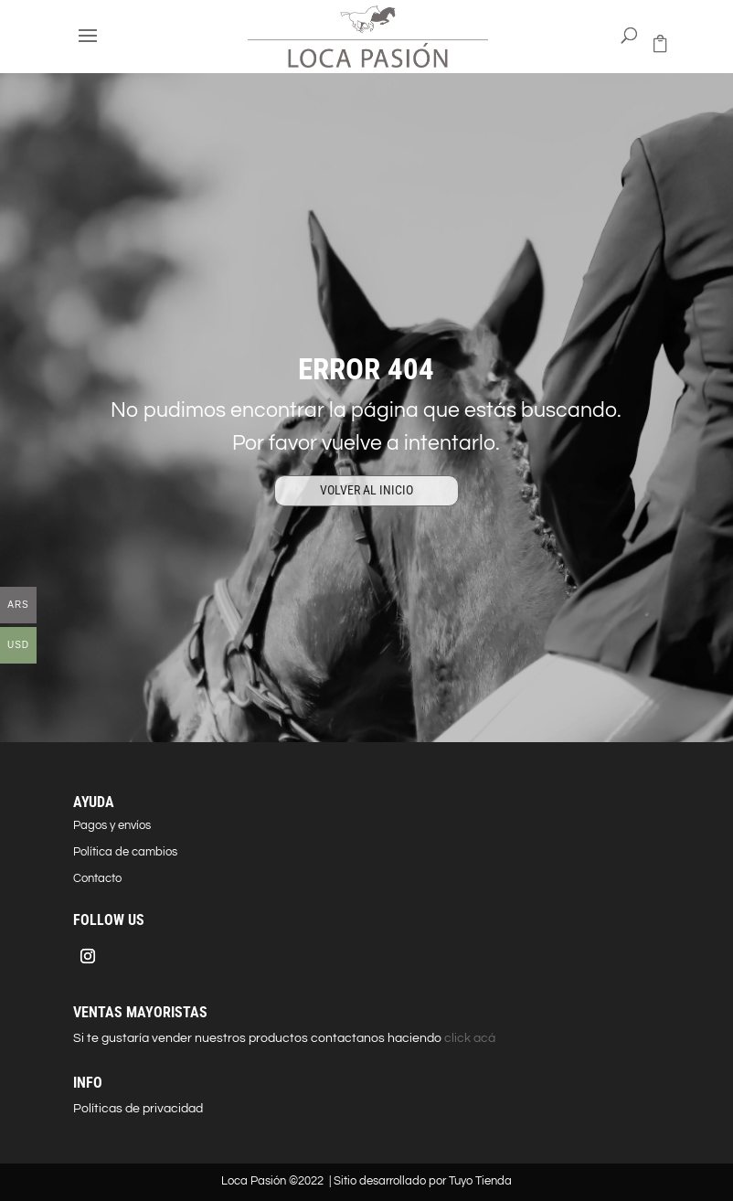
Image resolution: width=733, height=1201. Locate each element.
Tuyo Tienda (480, 1180)
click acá (468, 1038)
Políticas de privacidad (138, 1108)
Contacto (97, 878)
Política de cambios (125, 851)
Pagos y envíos (112, 825)
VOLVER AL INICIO (366, 490)
